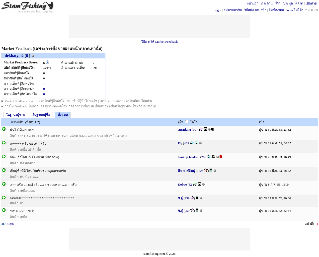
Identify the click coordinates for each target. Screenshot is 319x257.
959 (187, 198)
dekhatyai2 (14, 55)
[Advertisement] (159, 26)
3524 (200, 171)
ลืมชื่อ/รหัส (276, 10)
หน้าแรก (252, 3)
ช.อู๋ (180, 198)
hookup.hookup (188, 157)
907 (195, 129)
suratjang (184, 129)
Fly (180, 143)
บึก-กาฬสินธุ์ (186, 171)
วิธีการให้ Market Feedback (159, 41)
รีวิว (277, 3)
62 (190, 184)
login (218, 10)
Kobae (182, 184)
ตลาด (299, 3)
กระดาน (267, 3)
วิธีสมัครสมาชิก (255, 10)
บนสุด (7, 224)
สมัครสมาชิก (233, 10)
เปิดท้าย (311, 3)
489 (186, 143)
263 (203, 157)
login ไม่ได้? (294, 10)
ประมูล (288, 3)
